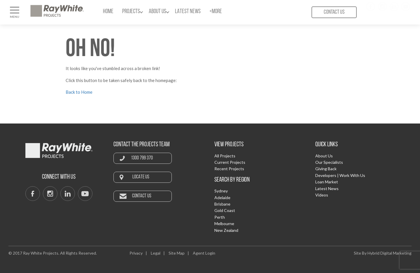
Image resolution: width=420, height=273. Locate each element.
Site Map (177, 253)
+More (215, 11)
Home (108, 11)
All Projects (224, 155)
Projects (131, 11)
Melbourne (224, 223)
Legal (155, 253)
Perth (219, 217)
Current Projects (229, 162)
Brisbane (222, 203)
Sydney (221, 190)
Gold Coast (224, 210)
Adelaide (222, 197)
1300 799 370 (142, 158)
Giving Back (326, 168)
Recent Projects (229, 168)
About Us (157, 11)
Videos (321, 194)
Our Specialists (329, 162)
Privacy (136, 253)
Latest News (188, 11)
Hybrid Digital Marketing (390, 253)
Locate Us (140, 177)
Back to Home (79, 92)
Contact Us (334, 12)
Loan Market (326, 181)
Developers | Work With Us (340, 175)
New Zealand (226, 230)
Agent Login (204, 253)
